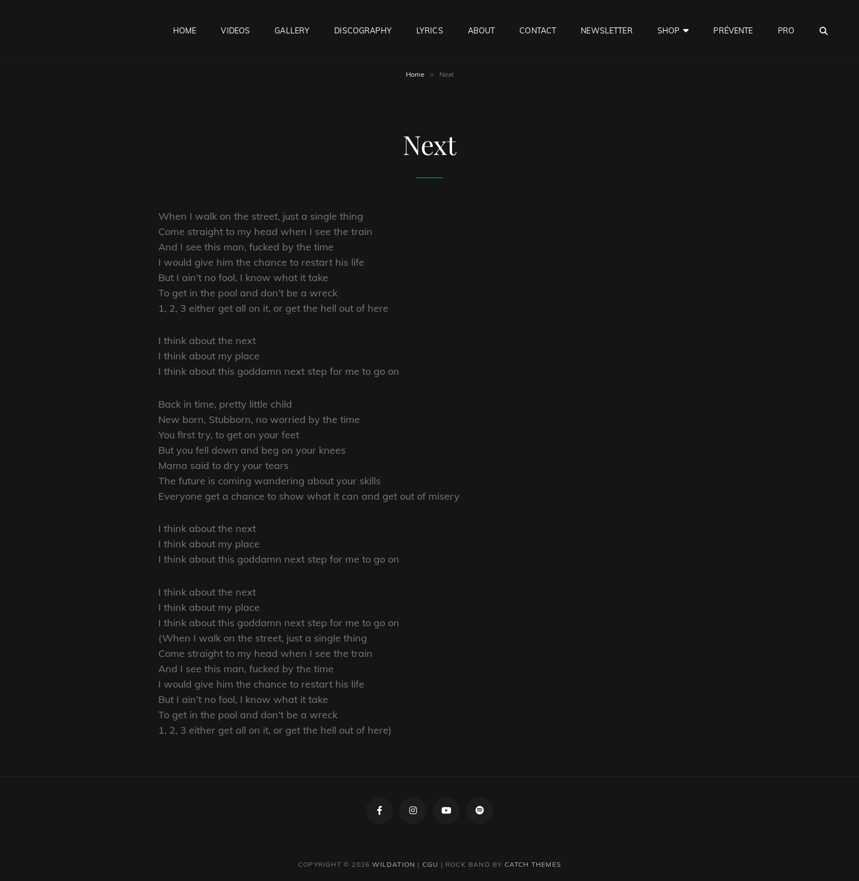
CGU (430, 864)
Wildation (393, 864)
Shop (668, 31)
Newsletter (606, 31)
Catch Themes (533, 864)
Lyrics (429, 31)
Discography (363, 31)
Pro (786, 31)
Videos (235, 31)
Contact (537, 31)
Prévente (733, 31)
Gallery (292, 31)
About (481, 31)
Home (185, 31)
